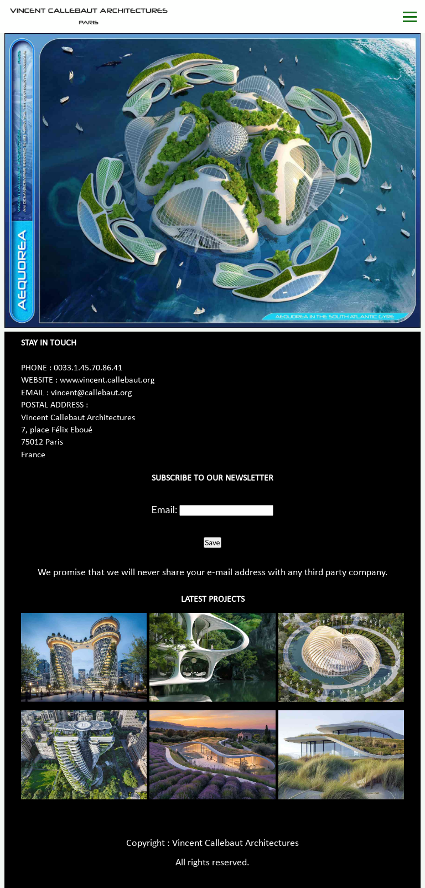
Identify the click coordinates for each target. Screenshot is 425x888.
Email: (165, 509)
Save (212, 542)
